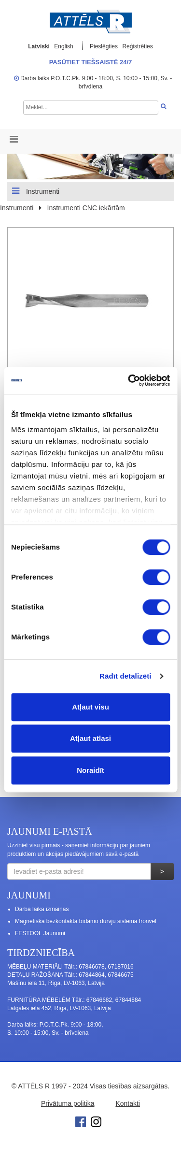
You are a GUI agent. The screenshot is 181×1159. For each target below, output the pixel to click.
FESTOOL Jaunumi (40, 933)
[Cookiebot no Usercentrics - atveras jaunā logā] (129, 380)
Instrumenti (35, 191)
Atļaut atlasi (90, 738)
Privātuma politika (68, 1103)
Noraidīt (90, 770)
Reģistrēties (137, 46)
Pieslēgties (104, 46)
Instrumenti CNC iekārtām (86, 208)
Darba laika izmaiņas (42, 909)
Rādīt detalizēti (125, 676)
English (63, 46)
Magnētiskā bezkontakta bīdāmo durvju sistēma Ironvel (85, 921)
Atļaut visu (90, 707)
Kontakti (127, 1103)
